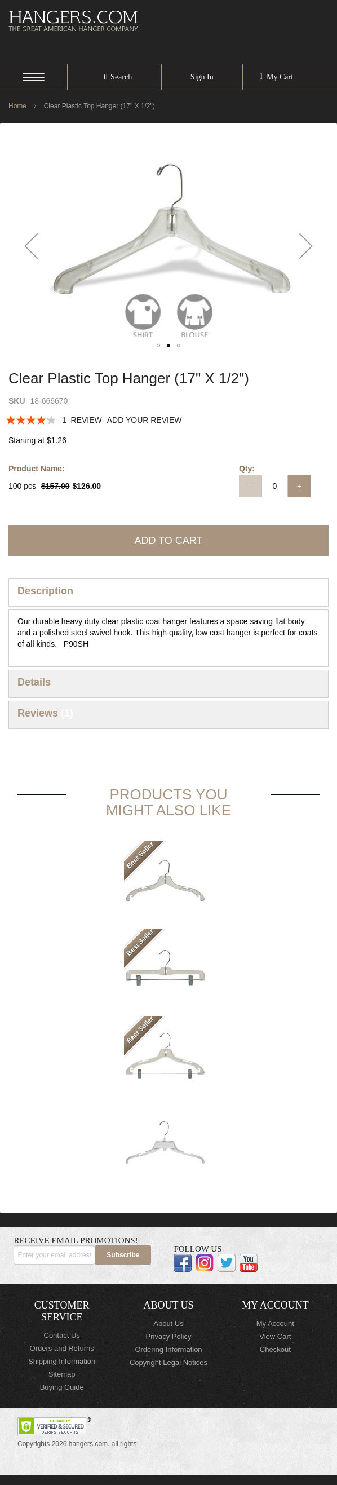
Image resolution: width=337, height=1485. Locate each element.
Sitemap (62, 1374)
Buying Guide (62, 1387)
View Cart (275, 1336)
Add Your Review (144, 420)
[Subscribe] (123, 1255)
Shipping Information (61, 1361)
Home (17, 106)
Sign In (202, 77)
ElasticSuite (100, 1480)
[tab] (168, 592)
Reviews (45, 713)
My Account (275, 1323)
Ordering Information (168, 1349)
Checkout (275, 1349)
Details (34, 682)
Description (45, 590)
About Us (168, 1323)
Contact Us (62, 1335)
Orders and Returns (62, 1348)
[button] (31, 245)
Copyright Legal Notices (168, 1362)
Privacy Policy (169, 1336)
